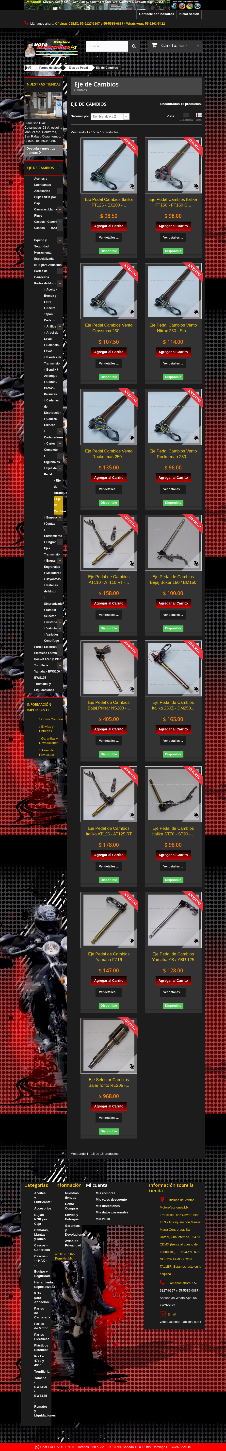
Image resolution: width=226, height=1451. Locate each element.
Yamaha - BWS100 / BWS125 (48, 674)
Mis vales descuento (111, 1199)
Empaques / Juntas (52, 520)
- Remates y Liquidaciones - (45, 687)
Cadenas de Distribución (52, 407)
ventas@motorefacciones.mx (180, 1322)
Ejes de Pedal (50, 471)
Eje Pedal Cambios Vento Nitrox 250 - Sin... (173, 328)
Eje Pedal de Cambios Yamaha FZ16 (108, 957)
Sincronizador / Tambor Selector (53, 610)
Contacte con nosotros (156, 14)
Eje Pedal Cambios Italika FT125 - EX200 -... (109, 202)
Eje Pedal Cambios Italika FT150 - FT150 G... (173, 202)
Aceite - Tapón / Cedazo (50, 314)
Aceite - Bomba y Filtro (50, 296)
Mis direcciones (108, 1206)
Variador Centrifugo (51, 637)
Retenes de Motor (51, 588)
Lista (199, 116)
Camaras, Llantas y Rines (47, 212)
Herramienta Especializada (44, 255)
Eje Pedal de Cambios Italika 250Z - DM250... (173, 705)
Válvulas (52, 628)
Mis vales (103, 1219)
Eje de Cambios (58, 505)
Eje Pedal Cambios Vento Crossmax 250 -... (109, 328)
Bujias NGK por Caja (45, 200)
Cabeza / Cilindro (51, 422)
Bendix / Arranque (51, 373)
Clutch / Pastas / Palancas (50, 388)
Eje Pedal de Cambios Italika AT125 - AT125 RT (109, 831)
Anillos (51, 326)
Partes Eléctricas (46, 647)
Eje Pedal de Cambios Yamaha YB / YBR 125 (173, 957)
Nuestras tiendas (44, 84)
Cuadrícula (186, 116)
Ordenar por (80, 116)
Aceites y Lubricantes (42, 182)
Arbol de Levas (51, 336)
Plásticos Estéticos (47, 653)
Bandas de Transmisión (53, 360)
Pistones (52, 622)
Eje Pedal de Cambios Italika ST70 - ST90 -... (173, 831)
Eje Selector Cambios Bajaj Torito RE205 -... (109, 1082)
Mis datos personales (112, 1212)
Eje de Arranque (58, 487)
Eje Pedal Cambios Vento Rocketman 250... (109, 454)
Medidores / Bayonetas (52, 576)
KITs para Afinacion (48, 265)
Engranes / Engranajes (53, 564)
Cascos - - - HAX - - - (47, 231)
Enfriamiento (53, 536)
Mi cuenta (97, 1185)
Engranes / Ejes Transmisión (53, 548)
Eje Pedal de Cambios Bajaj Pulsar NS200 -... (109, 705)
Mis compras (105, 1193)
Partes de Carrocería (41, 274)
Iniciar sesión (189, 14)
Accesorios (42, 191)
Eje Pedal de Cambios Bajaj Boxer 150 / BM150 (173, 579)
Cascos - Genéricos (48, 222)
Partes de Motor (45, 283)
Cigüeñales (52, 462)
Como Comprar (51, 719)
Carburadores (53, 437)
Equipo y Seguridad (41, 243)
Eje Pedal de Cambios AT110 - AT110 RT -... (108, 579)
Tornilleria (41, 665)
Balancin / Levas (52, 348)
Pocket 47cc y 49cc (47, 659)
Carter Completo (51, 446)
